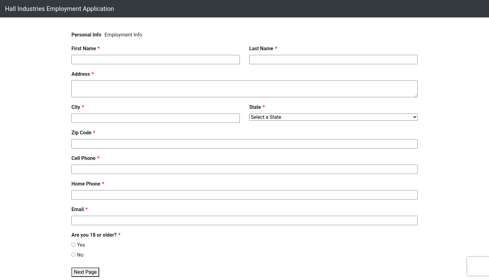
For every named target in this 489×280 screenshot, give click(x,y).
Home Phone (85, 184)
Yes (78, 245)
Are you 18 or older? (94, 235)
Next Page (85, 272)
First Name (83, 48)
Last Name (261, 48)
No (77, 255)
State (255, 107)
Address (80, 74)
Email (77, 209)
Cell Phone (83, 158)
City (75, 107)
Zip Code (81, 133)
